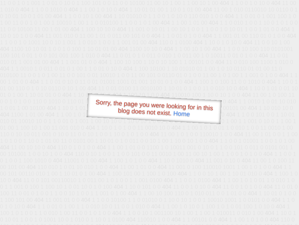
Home (181, 114)
